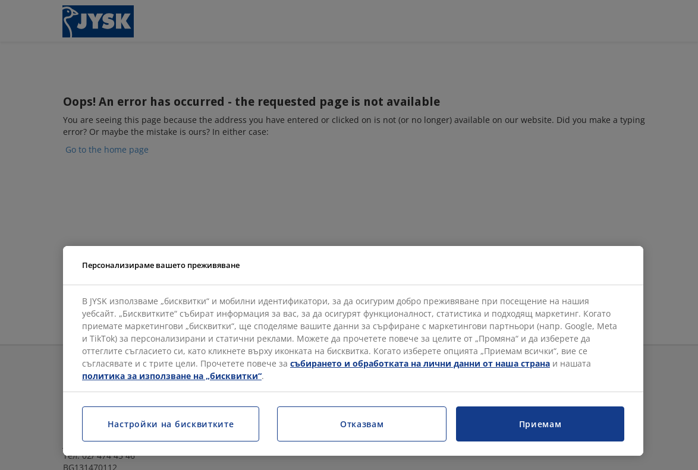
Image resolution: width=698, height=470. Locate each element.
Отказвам (362, 424)
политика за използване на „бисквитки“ (172, 375)
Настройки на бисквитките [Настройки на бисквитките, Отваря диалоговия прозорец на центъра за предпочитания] (171, 424)
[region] (353, 351)
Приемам (540, 424)
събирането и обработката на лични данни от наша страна (420, 363)
